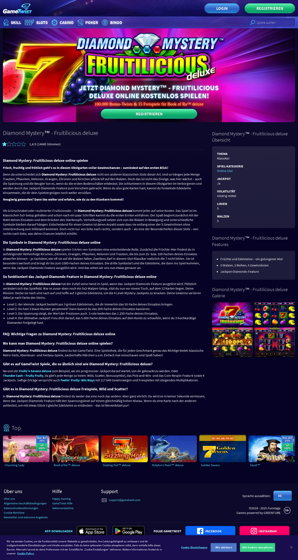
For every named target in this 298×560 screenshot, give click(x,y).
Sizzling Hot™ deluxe (116, 465)
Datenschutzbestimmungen (21, 508)
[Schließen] (291, 549)
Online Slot (225, 171)
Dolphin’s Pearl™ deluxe (168, 465)
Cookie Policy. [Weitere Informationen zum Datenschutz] (25, 555)
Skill (11, 22)
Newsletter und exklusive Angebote (26, 517)
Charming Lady (14, 465)
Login (222, 8)
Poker (87, 22)
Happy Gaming (61, 499)
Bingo (111, 22)
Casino (62, 22)
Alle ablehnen (223, 549)
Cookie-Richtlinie (14, 513)
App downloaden (59, 531)
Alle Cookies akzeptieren (257, 549)
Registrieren (269, 8)
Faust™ (255, 465)
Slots (36, 22)
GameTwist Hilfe (62, 503)
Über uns (9, 499)
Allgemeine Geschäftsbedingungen (25, 503)
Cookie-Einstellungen (194, 549)
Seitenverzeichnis (63, 508)
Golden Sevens (210, 465)
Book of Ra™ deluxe (67, 465)
